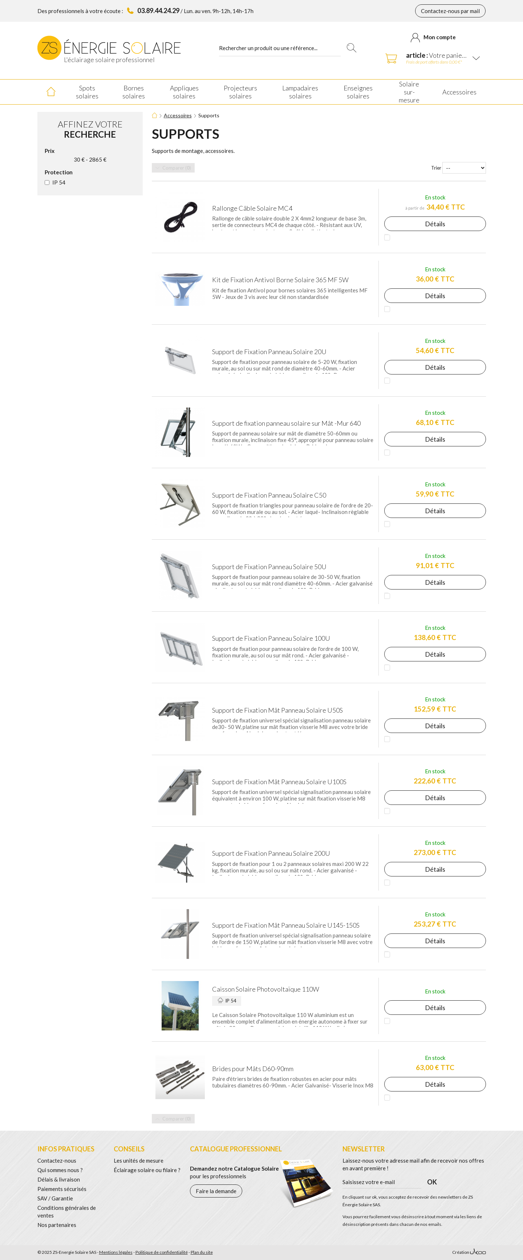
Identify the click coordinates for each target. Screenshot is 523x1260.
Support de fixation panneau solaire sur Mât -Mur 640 (286, 423)
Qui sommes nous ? (60, 1170)
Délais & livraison (58, 1179)
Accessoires (178, 115)
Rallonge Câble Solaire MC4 (252, 208)
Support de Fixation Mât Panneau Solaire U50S (277, 710)
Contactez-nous (56, 1160)
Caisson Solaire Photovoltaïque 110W (265, 989)
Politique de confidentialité (161, 1252)
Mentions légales (116, 1252)
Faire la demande (216, 1191)
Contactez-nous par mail (450, 11)
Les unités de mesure (138, 1160)
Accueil (51, 92)
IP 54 (58, 182)
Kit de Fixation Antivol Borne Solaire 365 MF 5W (280, 280)
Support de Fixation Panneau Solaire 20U (269, 352)
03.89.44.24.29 (158, 11)
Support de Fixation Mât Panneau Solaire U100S (279, 782)
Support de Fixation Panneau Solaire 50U (269, 567)
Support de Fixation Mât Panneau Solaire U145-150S (286, 925)
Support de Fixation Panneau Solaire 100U (271, 638)
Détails (435, 224)
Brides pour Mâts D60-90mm (252, 1069)
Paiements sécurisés (61, 1189)
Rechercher (351, 48)
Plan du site (202, 1252)
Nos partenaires (56, 1224)
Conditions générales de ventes (66, 1211)
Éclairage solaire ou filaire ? (147, 1170)
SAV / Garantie (55, 1198)
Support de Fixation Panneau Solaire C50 (269, 495)
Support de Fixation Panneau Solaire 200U (271, 853)
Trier (436, 168)
